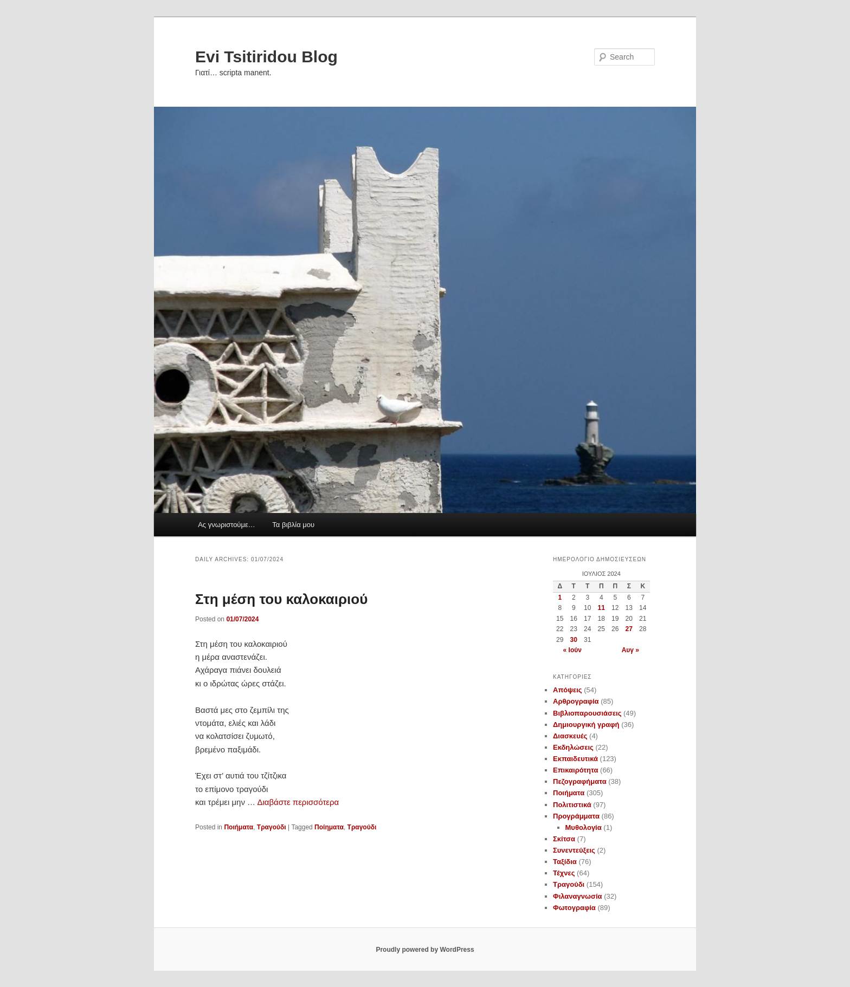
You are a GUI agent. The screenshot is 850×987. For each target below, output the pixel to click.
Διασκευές (570, 736)
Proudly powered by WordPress (425, 949)
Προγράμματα (576, 816)
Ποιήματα (238, 827)
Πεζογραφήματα (580, 781)
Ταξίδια (565, 862)
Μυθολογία (583, 827)
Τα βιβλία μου (293, 525)
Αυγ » (630, 650)
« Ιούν (572, 650)
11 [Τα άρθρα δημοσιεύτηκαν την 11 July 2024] (601, 608)
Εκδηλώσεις (573, 747)
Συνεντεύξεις (574, 850)
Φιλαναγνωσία (577, 896)
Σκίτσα (564, 839)
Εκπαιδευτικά (575, 759)
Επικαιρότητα (575, 770)
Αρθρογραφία (576, 701)
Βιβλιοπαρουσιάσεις (587, 713)
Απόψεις (567, 690)
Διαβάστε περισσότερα (298, 802)
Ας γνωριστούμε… (226, 525)
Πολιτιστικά (572, 805)
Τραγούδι (271, 827)
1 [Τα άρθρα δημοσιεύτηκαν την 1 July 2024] (560, 597)
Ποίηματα (329, 827)
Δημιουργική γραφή (586, 724)
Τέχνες (564, 873)
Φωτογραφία (574, 908)
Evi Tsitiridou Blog (266, 57)
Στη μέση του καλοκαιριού (281, 599)
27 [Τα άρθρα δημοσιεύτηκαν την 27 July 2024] (629, 629)
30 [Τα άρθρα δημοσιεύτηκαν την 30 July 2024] (573, 640)
